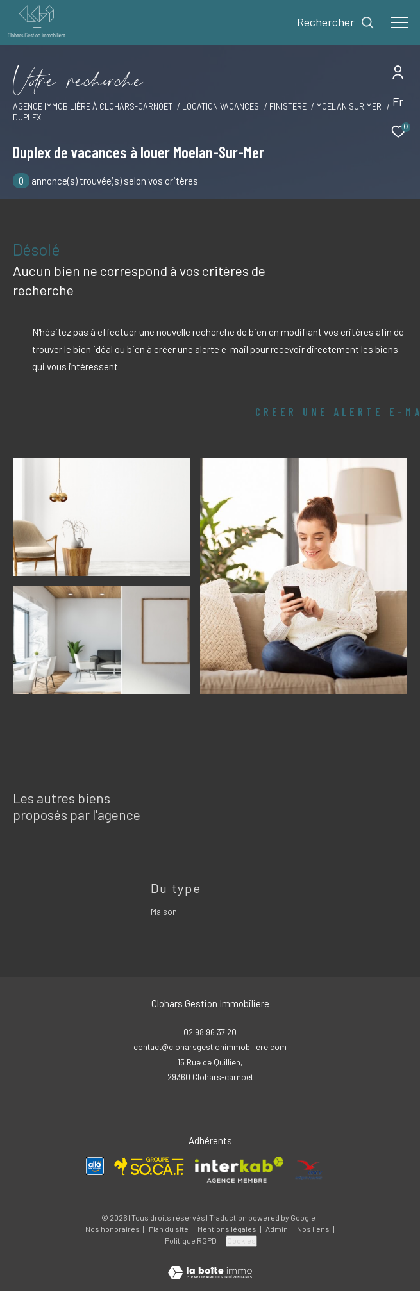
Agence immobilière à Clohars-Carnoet (92, 106)
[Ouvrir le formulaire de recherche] (335, 22)
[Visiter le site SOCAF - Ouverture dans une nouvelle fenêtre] (149, 1166)
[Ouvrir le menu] (399, 22)
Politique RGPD (191, 1240)
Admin (277, 1228)
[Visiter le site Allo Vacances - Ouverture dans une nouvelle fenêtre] (95, 1166)
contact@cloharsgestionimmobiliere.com (210, 1047)
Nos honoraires (112, 1228)
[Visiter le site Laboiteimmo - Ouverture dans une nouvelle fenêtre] (210, 1264)
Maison (164, 912)
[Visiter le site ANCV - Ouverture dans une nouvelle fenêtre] (309, 1170)
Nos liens (314, 1228)
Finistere (288, 106)
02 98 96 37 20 (210, 1032)
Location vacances (220, 106)
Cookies (241, 1240)
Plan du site (169, 1228)
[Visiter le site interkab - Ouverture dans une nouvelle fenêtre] (239, 1170)
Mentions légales (227, 1228)
